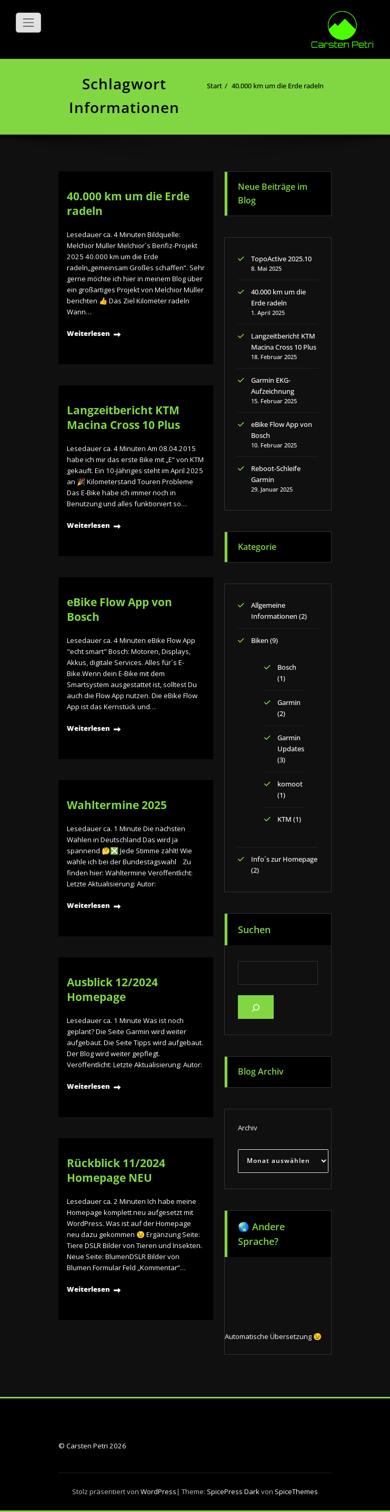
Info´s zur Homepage (284, 859)
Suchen (254, 929)
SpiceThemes (295, 1491)
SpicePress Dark (233, 1491)
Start (214, 85)
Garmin (289, 702)
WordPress (158, 1491)
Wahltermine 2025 (117, 805)
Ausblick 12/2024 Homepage (112, 989)
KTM (284, 819)
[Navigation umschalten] (28, 23)
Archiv (247, 1127)
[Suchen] (256, 1007)
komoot (290, 784)
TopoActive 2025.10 (281, 258)
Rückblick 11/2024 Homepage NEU (116, 1170)
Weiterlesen (88, 333)
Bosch (286, 667)
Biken (259, 640)
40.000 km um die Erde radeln (278, 85)
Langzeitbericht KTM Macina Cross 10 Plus (123, 417)
